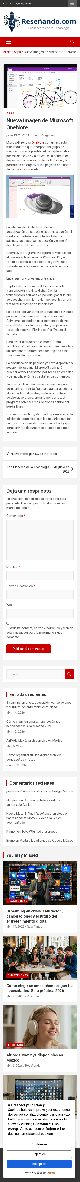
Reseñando (34, 926)
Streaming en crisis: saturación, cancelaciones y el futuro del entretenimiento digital (34, 916)
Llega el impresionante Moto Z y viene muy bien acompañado (36, 818)
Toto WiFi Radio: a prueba (39, 831)
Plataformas (17, 900)
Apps (10, 113)
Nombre (13, 567)
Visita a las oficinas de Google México (46, 791)
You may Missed (22, 855)
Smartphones (18, 975)
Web (9, 605)
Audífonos (15, 1045)
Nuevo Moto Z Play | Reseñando (29, 814)
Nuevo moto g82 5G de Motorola (34, 454)
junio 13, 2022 (15, 135)
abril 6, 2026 (14, 1065)
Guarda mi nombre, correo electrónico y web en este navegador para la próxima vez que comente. (39, 632)
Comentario (15, 516)
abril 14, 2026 (15, 926)
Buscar (69, 674)
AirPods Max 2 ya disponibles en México (34, 741)
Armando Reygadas (41, 135)
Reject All (39, 1154)
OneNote (38, 142)
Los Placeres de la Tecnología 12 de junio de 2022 (38, 469)
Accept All (39, 1164)
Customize (39, 1144)
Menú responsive (72, 3)
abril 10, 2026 (15, 996)
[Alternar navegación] (9, 42)
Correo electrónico (20, 586)
